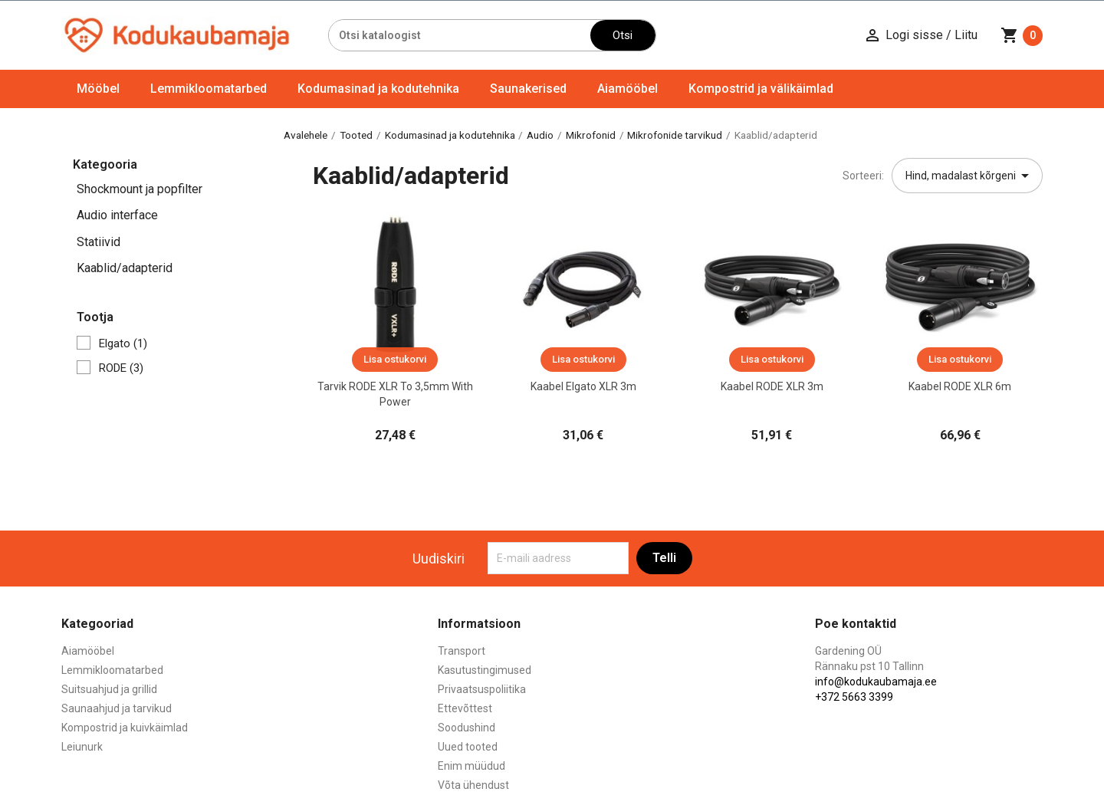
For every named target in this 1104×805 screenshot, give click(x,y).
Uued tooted (468, 747)
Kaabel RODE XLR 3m (772, 386)
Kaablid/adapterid (124, 268)
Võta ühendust (473, 785)
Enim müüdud (471, 766)
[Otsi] (459, 35)
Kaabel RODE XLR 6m (960, 386)
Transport (461, 651)
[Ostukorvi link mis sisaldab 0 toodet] (1022, 35)
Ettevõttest (465, 708)
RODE (121, 368)
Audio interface (117, 215)
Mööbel (98, 88)
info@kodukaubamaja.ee (876, 681)
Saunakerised (528, 88)
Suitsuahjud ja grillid (109, 689)
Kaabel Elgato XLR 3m (583, 386)
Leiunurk (82, 747)
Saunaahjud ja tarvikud (116, 708)
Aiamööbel (627, 88)
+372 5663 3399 (854, 697)
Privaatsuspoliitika (482, 689)
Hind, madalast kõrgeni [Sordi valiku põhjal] (969, 175)
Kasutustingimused (484, 670)
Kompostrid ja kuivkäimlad (124, 727)
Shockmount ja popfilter (139, 189)
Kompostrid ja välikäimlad (760, 88)
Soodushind (466, 727)
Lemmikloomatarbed (208, 88)
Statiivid (98, 242)
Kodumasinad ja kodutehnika (378, 88)
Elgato (123, 343)
